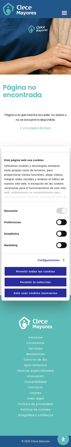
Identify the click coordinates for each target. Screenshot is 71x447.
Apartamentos (35, 365)
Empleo (36, 393)
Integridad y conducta (35, 415)
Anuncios (35, 337)
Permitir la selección (35, 282)
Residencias (35, 354)
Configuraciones (49, 260)
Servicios (35, 348)
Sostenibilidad (35, 382)
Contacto (35, 387)
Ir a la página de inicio (35, 128)
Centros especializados (35, 371)
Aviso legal (35, 398)
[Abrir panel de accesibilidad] (63, 439)
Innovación (35, 376)
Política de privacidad (35, 404)
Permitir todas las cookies (35, 271)
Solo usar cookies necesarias (35, 292)
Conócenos (35, 343)
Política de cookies (35, 409)
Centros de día (35, 359)
